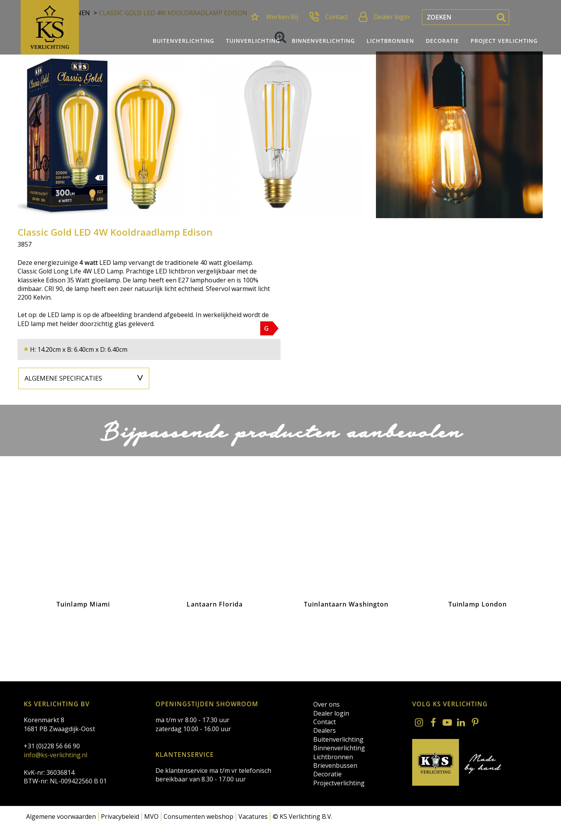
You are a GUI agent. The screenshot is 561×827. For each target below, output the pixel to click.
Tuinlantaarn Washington (346, 604)
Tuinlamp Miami (83, 604)
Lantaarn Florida (215, 604)
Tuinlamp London (477, 604)
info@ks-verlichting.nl (55, 755)
